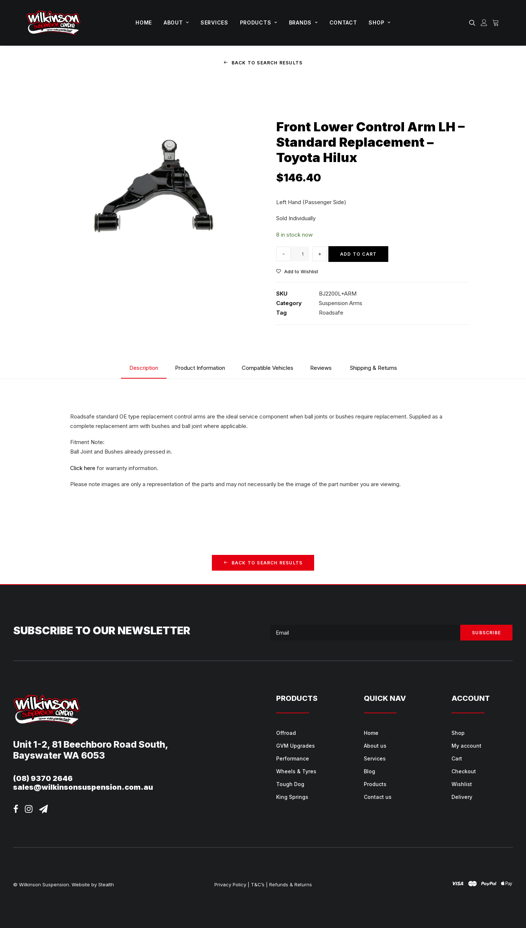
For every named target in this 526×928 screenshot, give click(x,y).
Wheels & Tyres (296, 771)
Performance (292, 758)
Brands (303, 22)
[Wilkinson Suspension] (53, 22)
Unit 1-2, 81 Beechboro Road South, (90, 744)
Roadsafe (331, 312)
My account (466, 746)
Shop (379, 22)
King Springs (292, 797)
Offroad (286, 733)
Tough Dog (290, 784)
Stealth (106, 884)
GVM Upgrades (295, 746)
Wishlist (461, 784)
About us (375, 746)
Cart (456, 758)
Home (144, 22)
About (176, 22)
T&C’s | (259, 884)
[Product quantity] (300, 254)
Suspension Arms (340, 303)
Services (214, 22)
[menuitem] (143, 22)
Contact (343, 22)
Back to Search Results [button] (263, 62)
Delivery (461, 797)
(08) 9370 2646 (43, 778)
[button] (473, 22)
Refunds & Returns (290, 884)
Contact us (378, 797)
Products (258, 22)
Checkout (463, 771)
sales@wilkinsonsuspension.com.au (83, 787)
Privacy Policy (230, 884)
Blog (369, 771)
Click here (82, 467)
